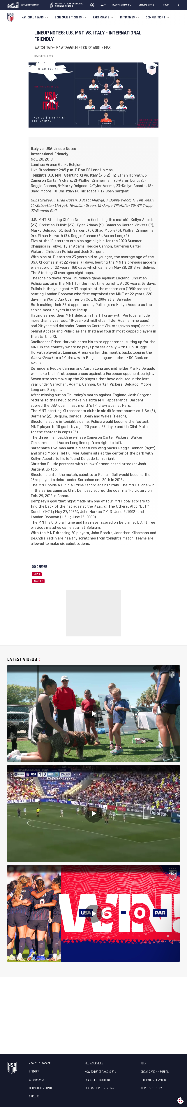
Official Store (146, 5)
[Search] (178, 5)
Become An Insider (122, 5)
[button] (179, 5)
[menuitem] (34, 17)
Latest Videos (23, 659)
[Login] (166, 5)
